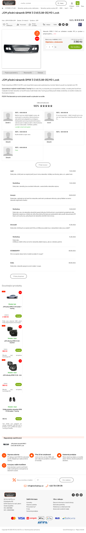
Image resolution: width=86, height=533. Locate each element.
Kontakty (29, 502)
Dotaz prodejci (34, 24)
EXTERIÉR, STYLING (10, 8)
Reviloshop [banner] (10, 3)
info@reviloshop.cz (35, 486)
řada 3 (66, 8)
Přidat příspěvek (18, 276)
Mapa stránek (80, 529)
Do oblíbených (9, 24)
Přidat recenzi (43, 165)
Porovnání (23, 24)
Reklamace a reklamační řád (61, 507)
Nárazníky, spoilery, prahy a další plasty (28, 8)
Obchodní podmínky (59, 504)
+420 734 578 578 (55, 486)
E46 (71, 8)
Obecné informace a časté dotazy (63, 502)
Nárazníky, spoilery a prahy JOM (49, 8)
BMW (61, 8)
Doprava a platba (31, 504)
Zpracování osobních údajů (61, 509)
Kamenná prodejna (32, 511)
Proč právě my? (31, 507)
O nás (28, 509)
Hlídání (48, 24)
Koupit (18, 316)
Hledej (61, 3)
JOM (37, 20)
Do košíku (75, 46)
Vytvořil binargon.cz (69, 529)
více (55, 34)
